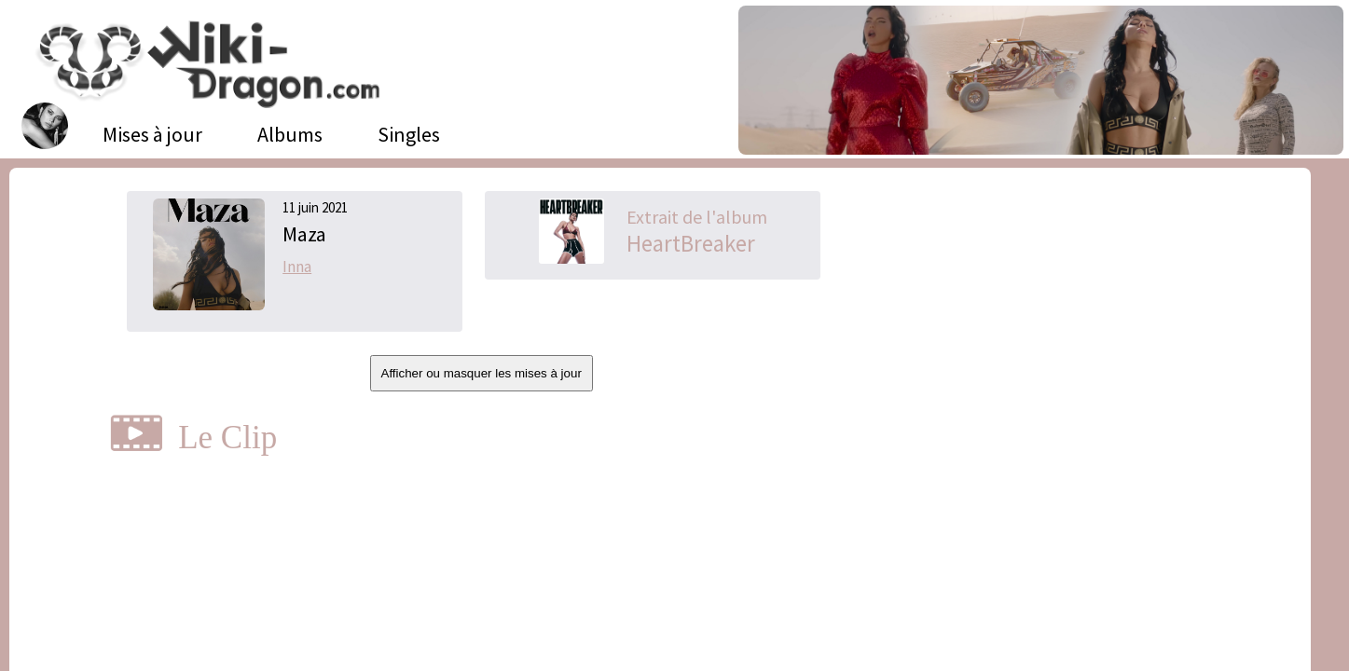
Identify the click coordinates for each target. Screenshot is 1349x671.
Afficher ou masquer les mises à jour (481, 373)
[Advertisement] (1058, 331)
